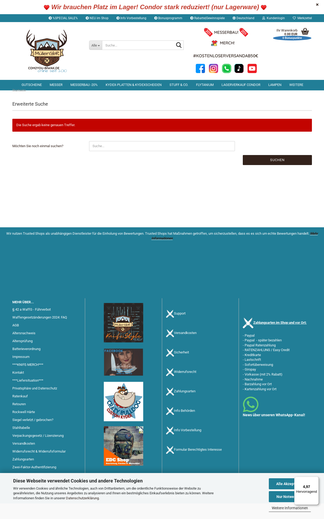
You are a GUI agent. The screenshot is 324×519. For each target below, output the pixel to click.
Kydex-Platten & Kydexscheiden (134, 85)
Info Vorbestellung (131, 18)
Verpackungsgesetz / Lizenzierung (38, 451)
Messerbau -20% (84, 85)
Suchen (277, 175)
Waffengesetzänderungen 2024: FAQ (39, 333)
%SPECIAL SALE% (63, 18)
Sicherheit (181, 368)
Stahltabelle (21, 443)
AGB (15, 341)
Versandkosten (23, 459)
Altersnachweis (23, 349)
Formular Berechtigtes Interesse (198, 465)
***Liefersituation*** (27, 396)
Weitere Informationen (290, 508)
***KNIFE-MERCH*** (27, 380)
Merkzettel (302, 18)
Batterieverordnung (26, 365)
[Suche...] (95, 45)
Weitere (296, 85)
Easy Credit (281, 366)
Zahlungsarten (185, 407)
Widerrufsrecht (185, 387)
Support (180, 329)
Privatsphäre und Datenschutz (34, 404)
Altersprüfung (22, 357)
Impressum (20, 372)
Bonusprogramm (168, 18)
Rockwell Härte (23, 428)
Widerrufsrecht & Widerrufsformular (39, 467)
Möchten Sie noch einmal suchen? (37, 161)
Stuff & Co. (178, 85)
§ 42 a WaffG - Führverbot (31, 325)
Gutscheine (32, 85)
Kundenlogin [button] (273, 18)
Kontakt (18, 388)
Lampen (274, 85)
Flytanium (205, 85)
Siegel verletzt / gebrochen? (32, 436)
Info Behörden (184, 426)
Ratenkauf (20, 412)
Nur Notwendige (290, 497)
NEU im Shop (97, 18)
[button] (243, 18)
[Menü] (315, 480)
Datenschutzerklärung (82, 498)
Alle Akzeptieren (290, 484)
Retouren (19, 420)
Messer (56, 85)
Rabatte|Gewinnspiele (207, 18)
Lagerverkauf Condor (241, 85)
